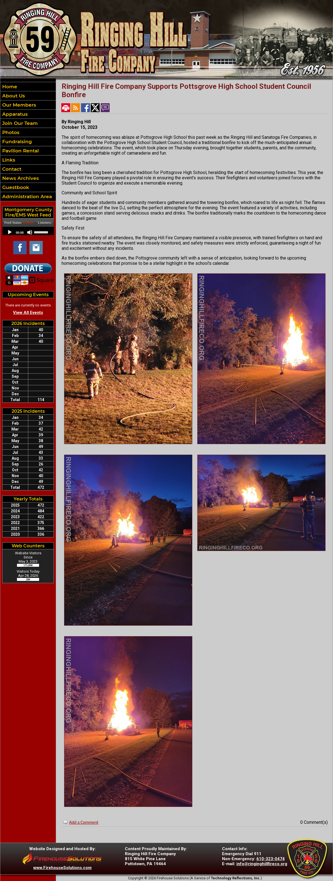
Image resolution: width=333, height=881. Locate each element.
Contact (11, 169)
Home (9, 86)
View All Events (28, 312)
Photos (10, 132)
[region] (28, 141)
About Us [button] (13, 96)
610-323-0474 (270, 858)
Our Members (18, 105)
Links (8, 160)
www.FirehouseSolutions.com (62, 867)
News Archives (20, 178)
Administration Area (26, 196)
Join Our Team (19, 123)
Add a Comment (83, 822)
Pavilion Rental (20, 150)
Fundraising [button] (16, 141)
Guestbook (15, 187)
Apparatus (14, 114)
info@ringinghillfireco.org (261, 863)
